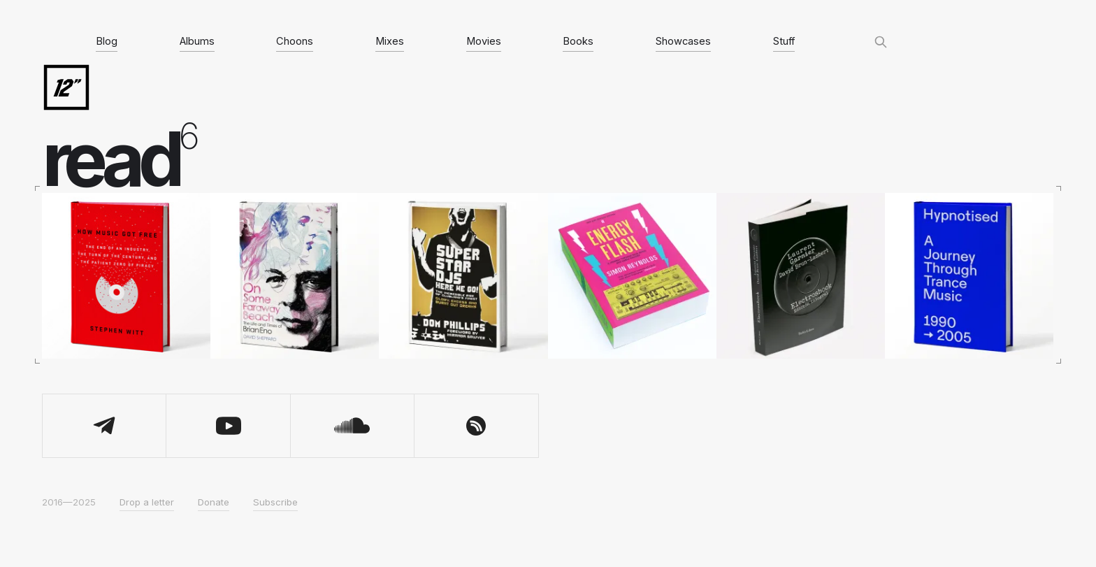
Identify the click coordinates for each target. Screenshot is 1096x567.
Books (578, 41)
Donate (213, 502)
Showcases (683, 41)
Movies (483, 41)
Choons (294, 41)
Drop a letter (147, 502)
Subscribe (275, 502)
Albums (197, 41)
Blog (106, 41)
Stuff (784, 41)
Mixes (389, 41)
